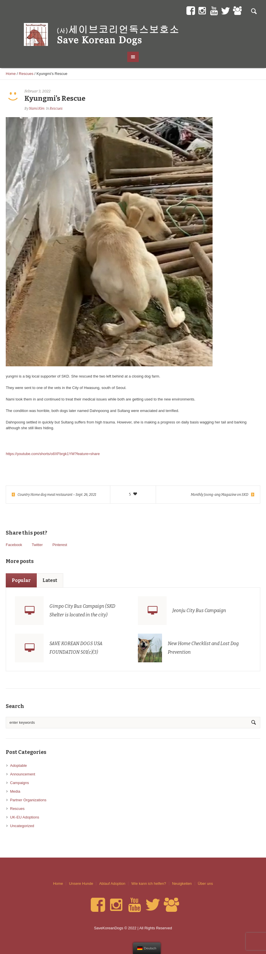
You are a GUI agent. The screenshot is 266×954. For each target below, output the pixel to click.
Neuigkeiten (182, 883)
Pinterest (59, 545)
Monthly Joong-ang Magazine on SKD (219, 495)
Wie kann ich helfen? (148, 883)
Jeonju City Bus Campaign (199, 610)
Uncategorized (22, 826)
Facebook (14, 545)
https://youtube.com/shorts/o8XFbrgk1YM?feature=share (53, 454)
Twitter (37, 545)
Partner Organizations (28, 800)
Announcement (22, 774)
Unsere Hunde (81, 883)
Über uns (205, 883)
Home (11, 73)
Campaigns (19, 783)
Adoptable (18, 765)
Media (15, 791)
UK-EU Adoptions (24, 817)
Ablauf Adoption (112, 883)
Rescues (26, 73)
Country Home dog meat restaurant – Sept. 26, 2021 (57, 495)
